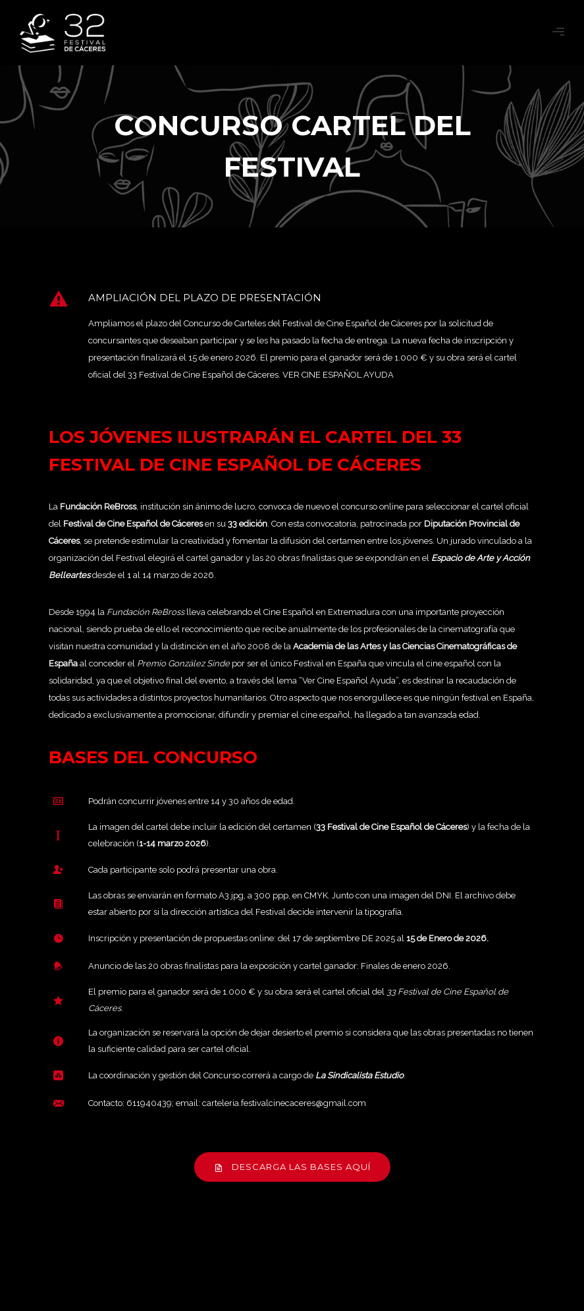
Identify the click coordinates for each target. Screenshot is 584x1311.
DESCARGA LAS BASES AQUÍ (292, 1166)
